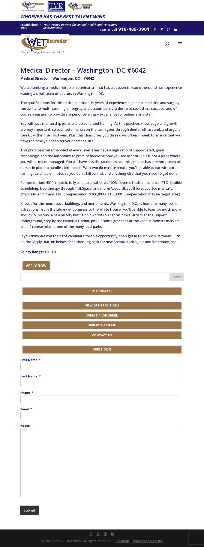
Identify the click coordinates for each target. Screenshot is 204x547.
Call (114, 30)
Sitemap (122, 541)
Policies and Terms (148, 541)
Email (26, 409)
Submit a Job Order (102, 315)
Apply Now (36, 265)
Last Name (30, 376)
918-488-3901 (102, 291)
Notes (25, 426)
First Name (30, 360)
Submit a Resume (102, 325)
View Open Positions (102, 305)
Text (102, 30)
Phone (26, 393)
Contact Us (102, 335)
